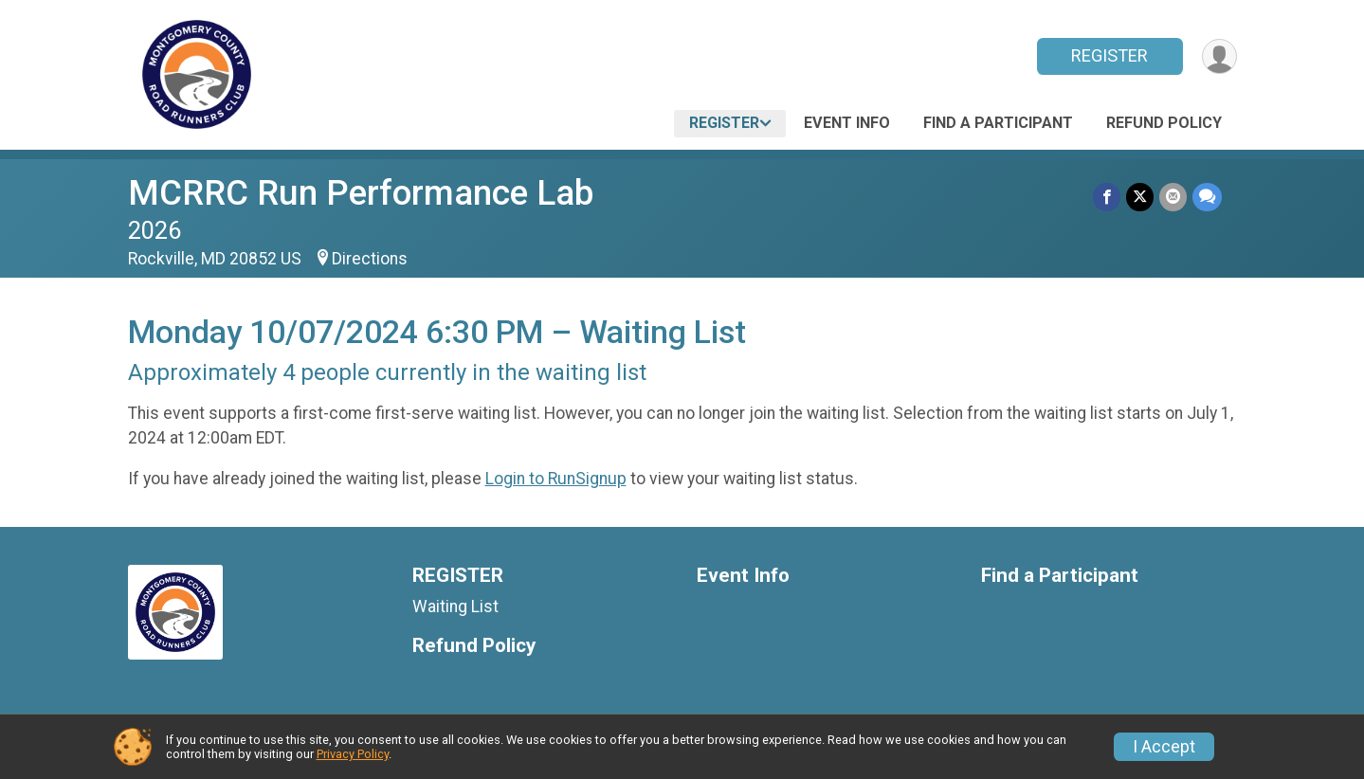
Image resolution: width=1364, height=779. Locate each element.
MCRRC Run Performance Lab (360, 192)
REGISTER (1109, 55)
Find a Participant (998, 123)
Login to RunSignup (556, 478)
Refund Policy (1164, 123)
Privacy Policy (353, 754)
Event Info (847, 123)
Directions (370, 258)
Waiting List (455, 606)
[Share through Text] (1207, 196)
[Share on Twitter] (1140, 196)
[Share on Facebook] (1106, 196)
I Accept (1164, 746)
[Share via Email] (1173, 196)
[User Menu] (1219, 56)
